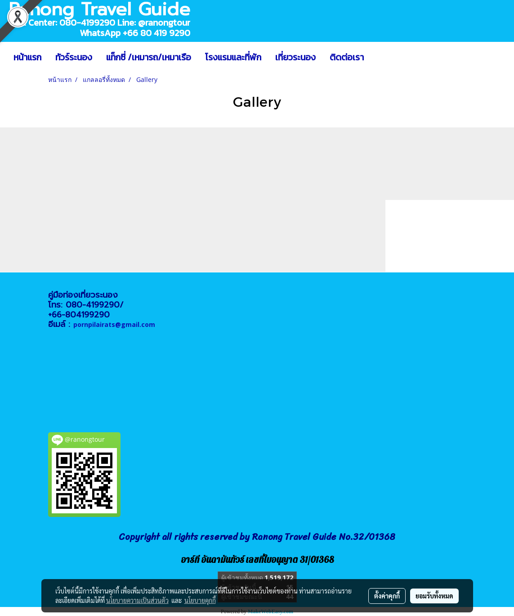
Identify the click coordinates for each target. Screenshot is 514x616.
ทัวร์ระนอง (73, 57)
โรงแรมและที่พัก (233, 57)
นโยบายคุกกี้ (200, 600)
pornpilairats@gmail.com (114, 324)
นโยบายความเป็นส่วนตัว (137, 600)
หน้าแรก (27, 57)
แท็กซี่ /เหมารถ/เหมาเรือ (148, 57)
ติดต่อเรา (347, 57)
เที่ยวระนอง (295, 57)
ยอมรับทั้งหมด (434, 596)
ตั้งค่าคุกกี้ (387, 596)
